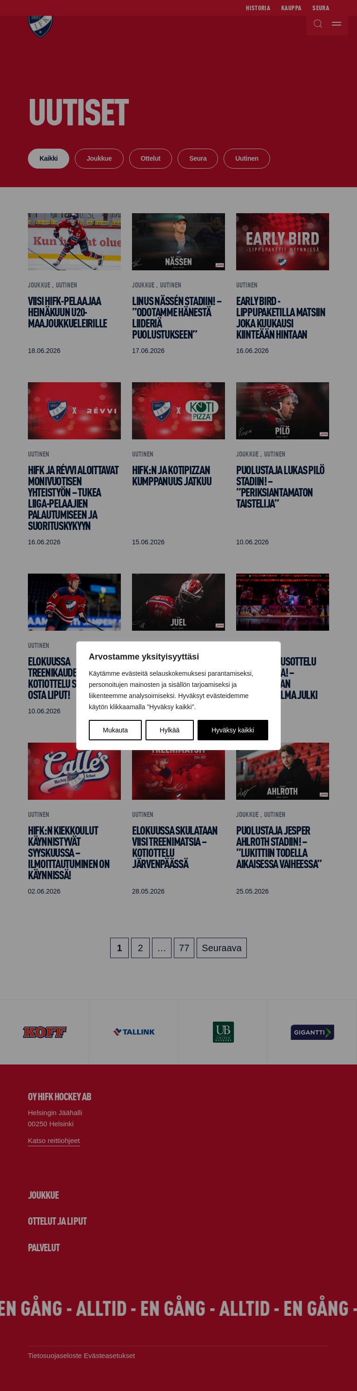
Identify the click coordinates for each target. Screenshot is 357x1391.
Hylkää (170, 730)
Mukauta (115, 730)
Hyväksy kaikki (233, 730)
